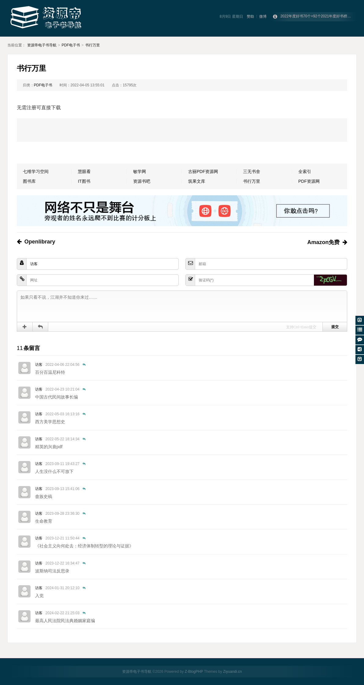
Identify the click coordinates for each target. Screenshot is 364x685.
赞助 (250, 16)
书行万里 (92, 45)
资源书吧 (141, 181)
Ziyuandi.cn (232, 671)
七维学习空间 (36, 171)
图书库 (29, 181)
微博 (263, 16)
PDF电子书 (71, 45)
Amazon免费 (323, 242)
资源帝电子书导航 (41, 45)
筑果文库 (196, 181)
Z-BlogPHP (194, 671)
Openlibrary (39, 242)
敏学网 (139, 171)
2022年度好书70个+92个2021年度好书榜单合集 (319, 17)
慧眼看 (84, 171)
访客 (38, 364)
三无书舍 (251, 171)
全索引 (304, 171)
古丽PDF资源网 (203, 171)
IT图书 (84, 181)
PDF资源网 (309, 181)
